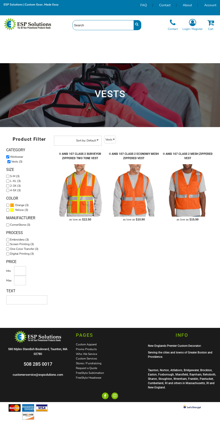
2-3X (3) (15, 186)
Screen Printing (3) (22, 244)
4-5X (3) (15, 190)
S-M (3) (15, 176)
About (187, 5)
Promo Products (86, 349)
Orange (19, 205)
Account (210, 5)
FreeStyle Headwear (88, 378)
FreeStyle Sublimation (90, 373)
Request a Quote (86, 368)
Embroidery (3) (19, 239)
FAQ (143, 5)
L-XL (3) (15, 181)
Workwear (16, 157)
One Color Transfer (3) (24, 249)
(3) (19, 205)
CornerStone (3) (20, 225)
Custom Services (86, 358)
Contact (165, 5)
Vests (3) (16, 161)
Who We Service (86, 354)
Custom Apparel (86, 344)
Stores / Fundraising (88, 363)
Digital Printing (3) (22, 254)
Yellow (19, 210)
